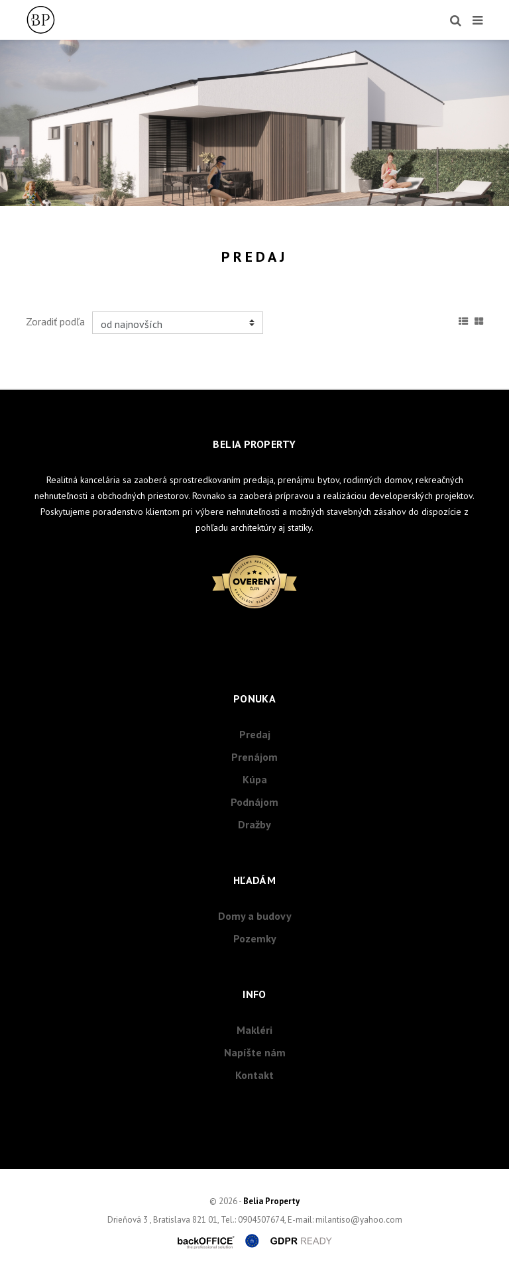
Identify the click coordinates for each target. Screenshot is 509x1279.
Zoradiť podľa (55, 321)
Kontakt (254, 1075)
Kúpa (255, 779)
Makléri (254, 1029)
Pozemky (254, 938)
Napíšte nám (255, 1052)
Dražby (254, 824)
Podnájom (254, 801)
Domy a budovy (255, 915)
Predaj (254, 734)
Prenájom (254, 756)
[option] (254, 123)
